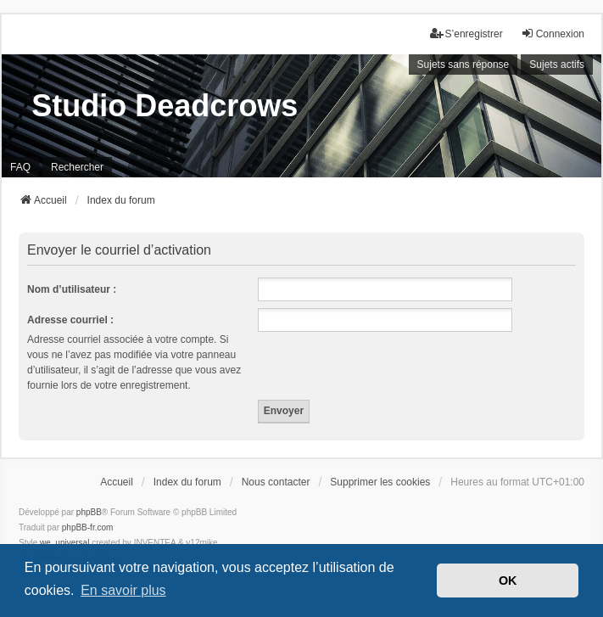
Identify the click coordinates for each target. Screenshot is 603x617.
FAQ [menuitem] (20, 167)
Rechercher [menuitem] (77, 167)
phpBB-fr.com (88, 527)
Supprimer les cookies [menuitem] (380, 482)
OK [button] (508, 580)
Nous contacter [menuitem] (276, 482)
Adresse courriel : (70, 320)
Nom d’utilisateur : (71, 289)
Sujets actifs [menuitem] (556, 64)
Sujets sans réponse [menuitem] (463, 64)
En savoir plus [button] (123, 590)
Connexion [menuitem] (552, 33)
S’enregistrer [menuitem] (466, 33)
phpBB (89, 512)
